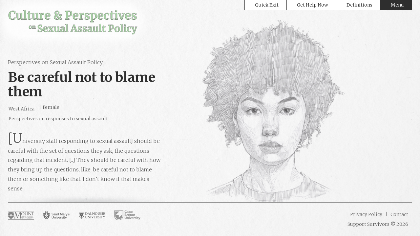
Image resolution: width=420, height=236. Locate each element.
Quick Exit (267, 5)
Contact (398, 214)
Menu (397, 5)
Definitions (359, 5)
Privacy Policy (366, 214)
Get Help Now (312, 5)
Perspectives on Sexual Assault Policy (55, 62)
